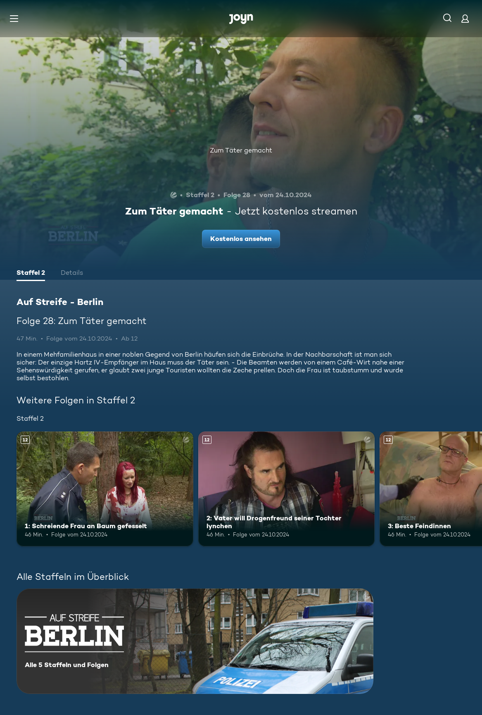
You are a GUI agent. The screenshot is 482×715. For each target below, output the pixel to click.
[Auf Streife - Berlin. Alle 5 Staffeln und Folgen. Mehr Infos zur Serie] (195, 641)
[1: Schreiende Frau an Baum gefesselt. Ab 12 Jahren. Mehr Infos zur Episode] (105, 488)
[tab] (31, 273)
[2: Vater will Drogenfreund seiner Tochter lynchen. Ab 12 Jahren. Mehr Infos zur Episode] (286, 488)
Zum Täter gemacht (241, 150)
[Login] (465, 18)
